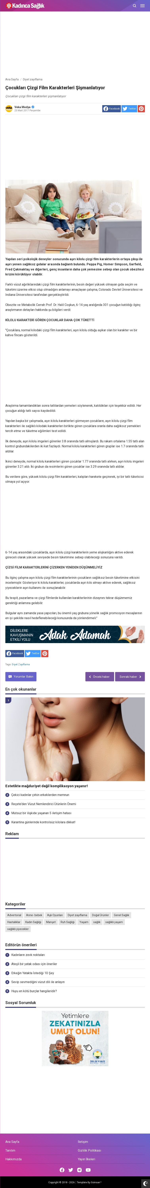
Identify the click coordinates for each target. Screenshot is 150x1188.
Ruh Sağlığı (68, 922)
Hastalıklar (13, 922)
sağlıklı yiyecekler (18, 929)
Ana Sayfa (12, 1142)
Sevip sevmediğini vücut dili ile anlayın (38, 982)
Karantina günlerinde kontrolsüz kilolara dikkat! (43, 822)
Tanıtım (10, 1150)
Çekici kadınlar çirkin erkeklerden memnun (40, 795)
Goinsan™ (96, 1182)
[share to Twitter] (129, 108)
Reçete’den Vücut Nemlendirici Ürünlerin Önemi (43, 804)
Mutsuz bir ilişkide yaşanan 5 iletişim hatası (41, 813)
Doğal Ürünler (100, 915)
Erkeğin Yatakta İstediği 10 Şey (32, 973)
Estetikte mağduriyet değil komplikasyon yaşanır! (46, 786)
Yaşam (83, 922)
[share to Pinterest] (141, 108)
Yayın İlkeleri (86, 1159)
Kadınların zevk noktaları (28, 955)
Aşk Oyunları (55, 915)
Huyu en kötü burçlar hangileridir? (34, 991)
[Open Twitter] (70, 1170)
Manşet (51, 922)
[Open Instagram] (79, 1170)
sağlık (96, 922)
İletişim (83, 1142)
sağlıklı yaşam (114, 922)
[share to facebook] (111, 108)
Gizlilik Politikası (89, 1150)
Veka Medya (24, 107)
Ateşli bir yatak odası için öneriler (34, 964)
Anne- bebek (34, 915)
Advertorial (14, 915)
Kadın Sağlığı (33, 922)
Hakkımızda (13, 1159)
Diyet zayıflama (21, 664)
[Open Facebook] (62, 1170)
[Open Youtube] (88, 1170)
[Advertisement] (75, 45)
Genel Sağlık (121, 915)
